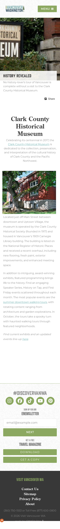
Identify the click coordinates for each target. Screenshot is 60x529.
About (30, 504)
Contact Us (30, 489)
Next (30, 432)
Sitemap (30, 494)
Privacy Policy (30, 499)
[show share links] (50, 99)
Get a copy (30, 459)
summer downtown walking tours (25, 302)
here (25, 339)
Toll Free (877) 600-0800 (40, 510)
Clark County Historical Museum (28, 144)
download (30, 452)
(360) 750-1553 (13, 510)
